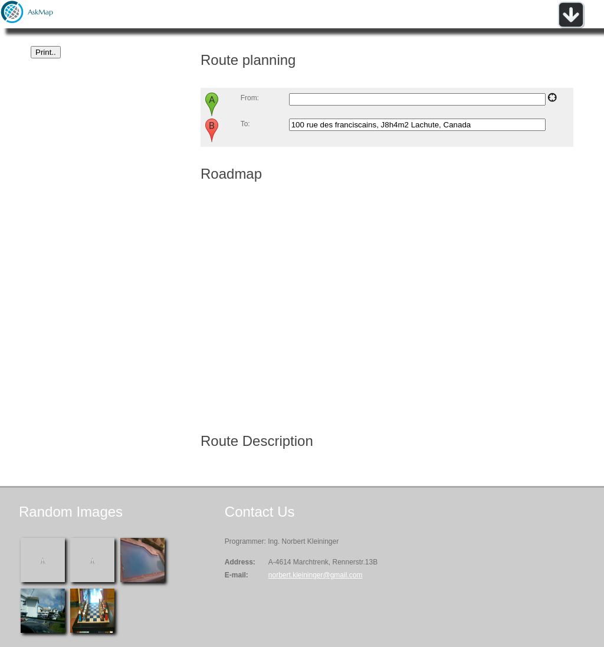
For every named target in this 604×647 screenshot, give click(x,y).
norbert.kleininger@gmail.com (315, 575)
